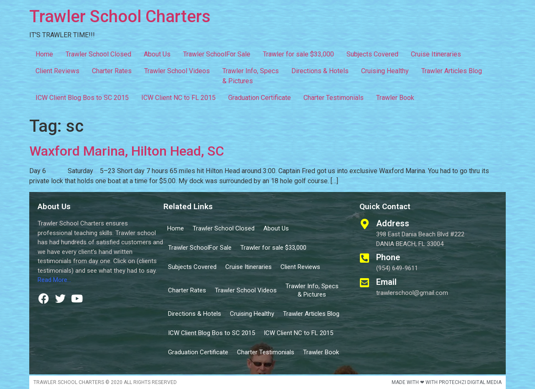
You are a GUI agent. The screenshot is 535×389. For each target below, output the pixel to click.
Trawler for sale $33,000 (298, 54)
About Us (157, 54)
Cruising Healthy (385, 71)
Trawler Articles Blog (451, 71)
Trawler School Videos (177, 71)
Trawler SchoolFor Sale (216, 54)
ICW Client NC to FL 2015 (178, 98)
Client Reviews (57, 71)
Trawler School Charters (120, 16)
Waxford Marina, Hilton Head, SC (126, 151)
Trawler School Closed (98, 54)
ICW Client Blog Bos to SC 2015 (82, 98)
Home (44, 54)
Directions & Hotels (320, 71)
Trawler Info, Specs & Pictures (250, 76)
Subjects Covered (372, 54)
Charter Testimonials (333, 98)
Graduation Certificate (259, 98)
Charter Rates (112, 71)
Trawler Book (395, 98)
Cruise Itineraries (436, 54)
